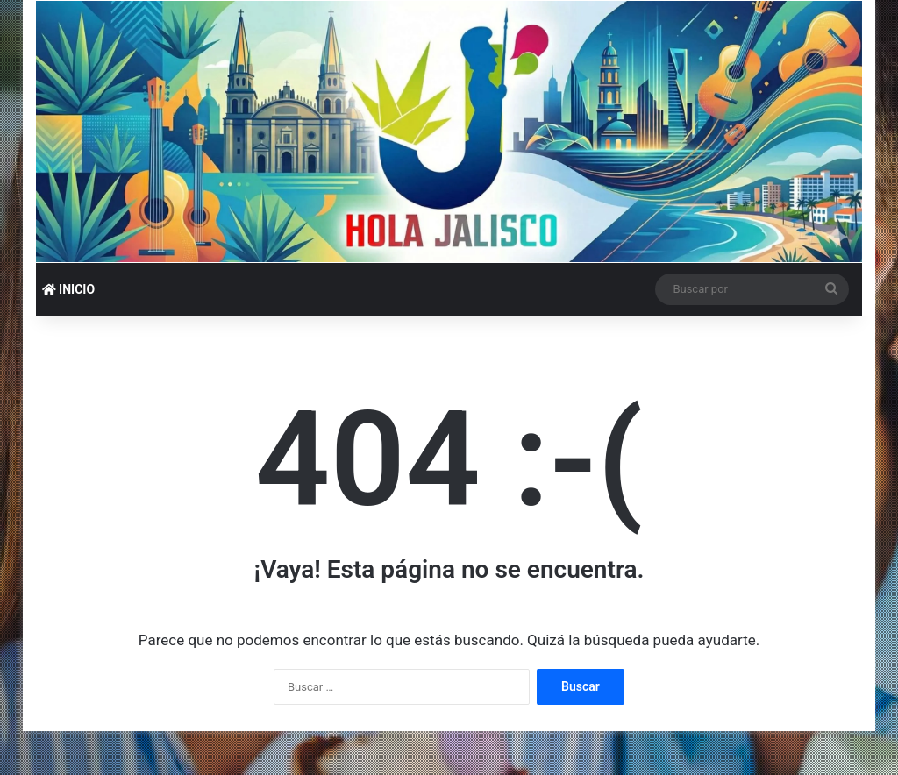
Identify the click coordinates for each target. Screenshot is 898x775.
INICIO (68, 289)
